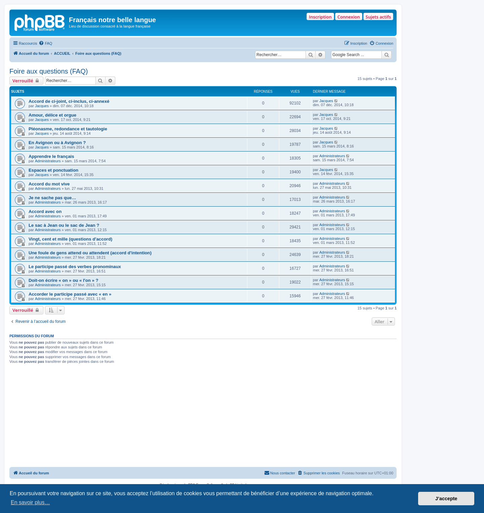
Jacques (42, 106)
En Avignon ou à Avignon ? (57, 142)
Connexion (348, 17)
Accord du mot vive (49, 183)
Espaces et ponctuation (53, 170)
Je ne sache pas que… (52, 197)
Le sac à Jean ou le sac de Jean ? (64, 225)
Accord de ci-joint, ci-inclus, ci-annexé (69, 101)
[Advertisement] (203, 417)
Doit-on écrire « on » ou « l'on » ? (63, 280)
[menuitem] (45, 43)
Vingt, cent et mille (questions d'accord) (70, 239)
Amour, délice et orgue (52, 115)
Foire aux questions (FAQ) (48, 71)
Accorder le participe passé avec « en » (70, 294)
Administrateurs (48, 161)
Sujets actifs (378, 17)
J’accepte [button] (446, 498)
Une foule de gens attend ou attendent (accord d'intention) (90, 252)
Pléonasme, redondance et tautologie (68, 128)
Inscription (320, 17)
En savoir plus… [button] (30, 502)
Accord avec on (45, 211)
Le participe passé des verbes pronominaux (75, 266)
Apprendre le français (51, 156)
